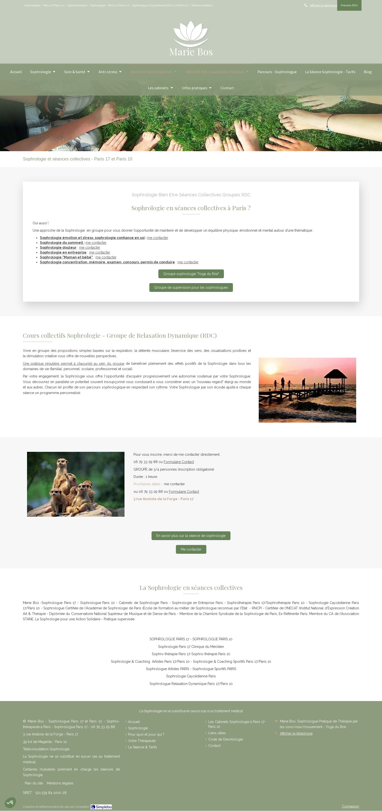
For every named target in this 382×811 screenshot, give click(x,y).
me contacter (157, 238)
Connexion (350, 806)
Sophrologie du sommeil (62, 243)
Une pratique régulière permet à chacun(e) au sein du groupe (73, 364)
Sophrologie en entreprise (63, 252)
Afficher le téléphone (323, 5)
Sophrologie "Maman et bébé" (66, 257)
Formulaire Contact (179, 462)
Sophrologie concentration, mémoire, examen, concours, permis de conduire (107, 262)
